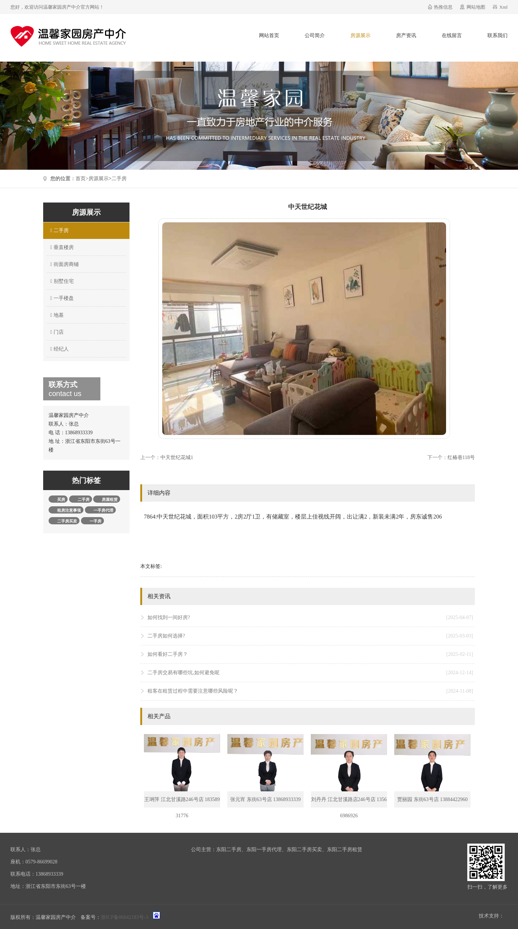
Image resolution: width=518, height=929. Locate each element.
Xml (503, 7)
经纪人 (59, 349)
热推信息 (443, 7)
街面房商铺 (64, 264)
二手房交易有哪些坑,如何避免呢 (310, 673)
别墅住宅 (61, 281)
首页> (82, 178)
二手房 (119, 178)
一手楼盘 (61, 298)
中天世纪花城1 (176, 457)
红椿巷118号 (461, 457)
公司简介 (315, 35)
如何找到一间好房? (310, 618)
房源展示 (360, 35)
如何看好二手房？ (310, 654)
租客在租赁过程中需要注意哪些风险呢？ (310, 691)
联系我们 (497, 35)
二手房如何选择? (310, 636)
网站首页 (269, 35)
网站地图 (476, 7)
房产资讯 (406, 35)
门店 (56, 332)
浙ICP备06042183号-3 (124, 917)
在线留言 (452, 35)
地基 (56, 315)
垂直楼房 (61, 247)
